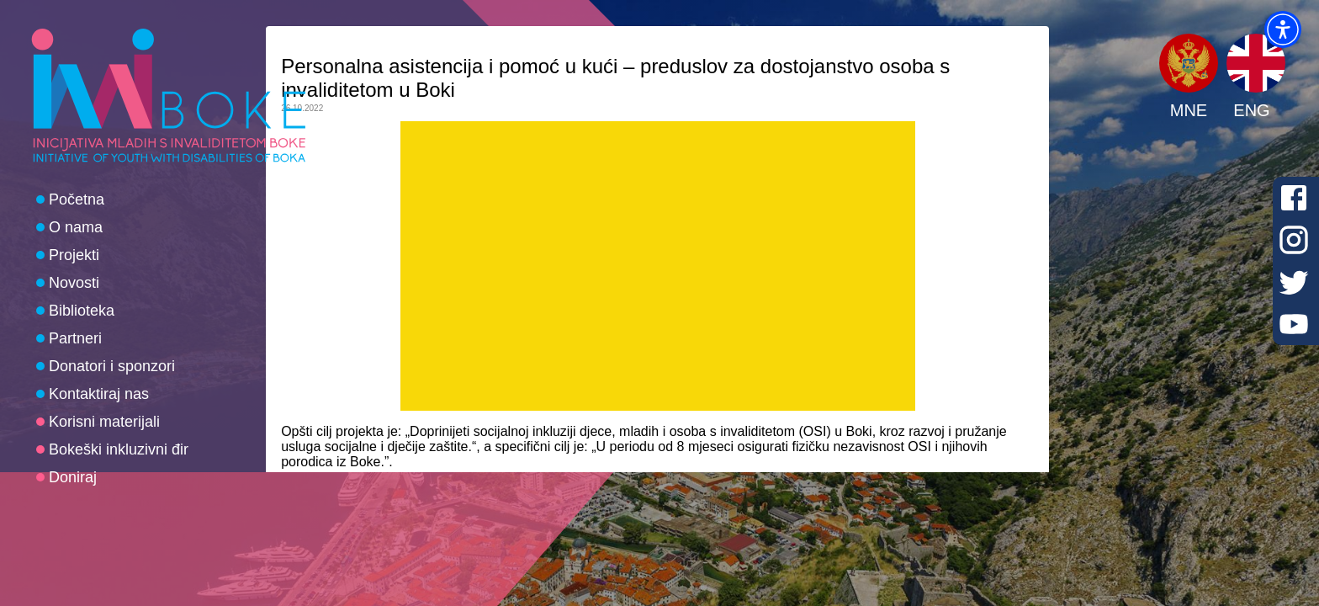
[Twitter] (1294, 282)
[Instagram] (1294, 240)
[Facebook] (1294, 198)
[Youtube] (1294, 324)
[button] (1282, 29)
